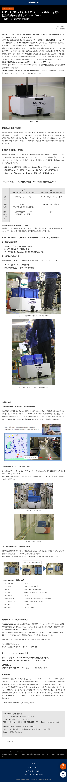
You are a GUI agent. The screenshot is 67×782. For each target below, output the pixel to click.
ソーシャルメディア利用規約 (33, 775)
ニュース (11, 751)
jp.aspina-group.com (28, 702)
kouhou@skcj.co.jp (53, 722)
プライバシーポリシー (33, 771)
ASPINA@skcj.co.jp (12, 644)
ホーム (4, 751)
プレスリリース (21, 751)
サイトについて (33, 767)
